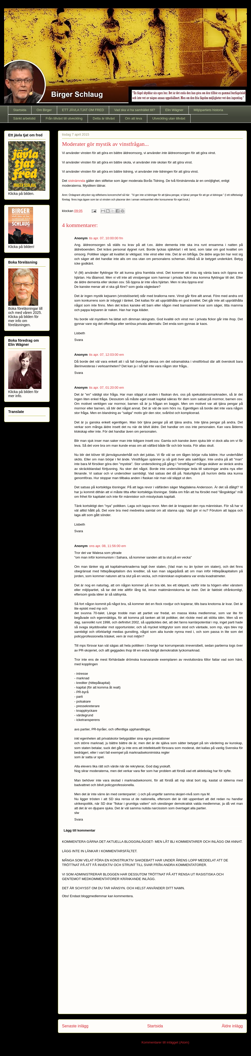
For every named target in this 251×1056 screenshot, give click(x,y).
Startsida (19, 110)
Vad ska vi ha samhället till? (134, 110)
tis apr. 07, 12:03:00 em (106, 355)
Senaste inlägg (75, 1026)
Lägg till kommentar (80, 830)
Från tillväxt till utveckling (64, 118)
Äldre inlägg (232, 1026)
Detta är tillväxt (104, 118)
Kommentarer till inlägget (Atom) (165, 1042)
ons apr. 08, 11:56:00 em (107, 546)
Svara (78, 340)
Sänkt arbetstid (24, 118)
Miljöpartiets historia (208, 110)
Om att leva (133, 118)
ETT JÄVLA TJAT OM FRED (83, 110)
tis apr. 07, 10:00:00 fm (106, 238)
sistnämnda (76, 181)
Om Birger (44, 110)
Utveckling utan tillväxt (168, 118)
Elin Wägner (174, 110)
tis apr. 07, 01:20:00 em (106, 387)
